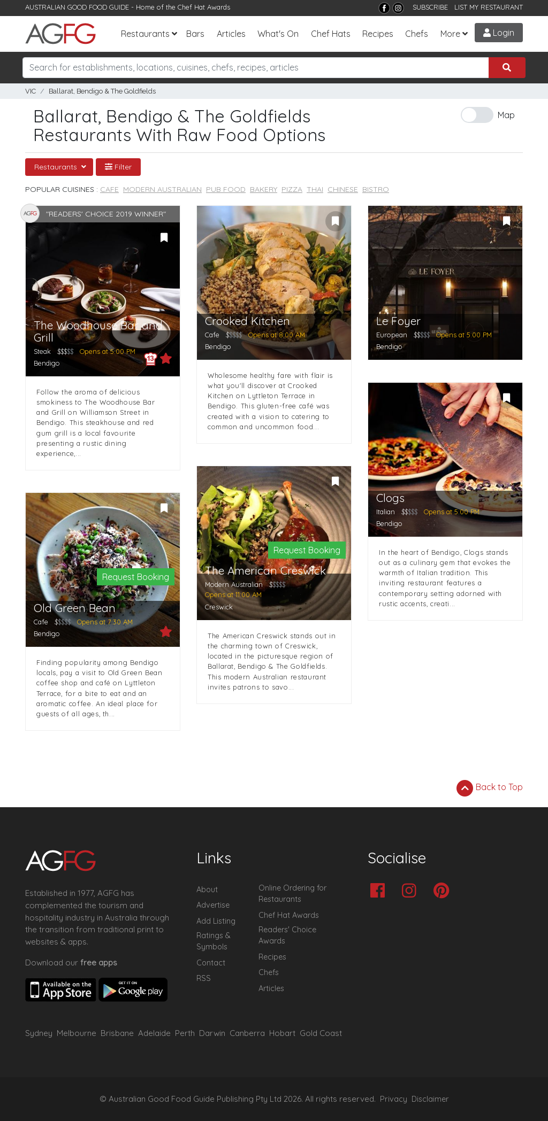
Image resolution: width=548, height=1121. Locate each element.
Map (506, 115)
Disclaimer (430, 1099)
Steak (42, 351)
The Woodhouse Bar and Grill (98, 331)
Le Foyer (398, 321)
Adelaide (154, 1033)
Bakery (263, 189)
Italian (385, 511)
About (207, 889)
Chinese (343, 189)
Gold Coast (321, 1033)
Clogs (390, 498)
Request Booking (135, 576)
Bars (195, 33)
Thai (315, 189)
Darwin (212, 1033)
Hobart (282, 1033)
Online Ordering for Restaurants (292, 893)
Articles (231, 33)
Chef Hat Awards (204, 7)
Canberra (247, 1033)
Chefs (416, 33)
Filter (118, 167)
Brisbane (117, 1033)
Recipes (377, 33)
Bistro (375, 189)
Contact (210, 963)
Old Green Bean (75, 608)
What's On (278, 33)
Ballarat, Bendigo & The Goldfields (102, 91)
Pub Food (226, 189)
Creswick (219, 606)
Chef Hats (331, 33)
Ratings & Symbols (213, 941)
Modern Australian (162, 189)
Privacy (393, 1099)
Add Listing (215, 921)
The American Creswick (265, 571)
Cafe (109, 189)
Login (498, 32)
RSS (203, 978)
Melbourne (76, 1033)
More (450, 33)
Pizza (291, 189)
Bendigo (47, 363)
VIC (30, 91)
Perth (185, 1033)
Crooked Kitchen (247, 321)
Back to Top (489, 788)
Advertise (213, 905)
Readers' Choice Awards (287, 935)
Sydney (38, 1033)
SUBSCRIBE (430, 7)
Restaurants (145, 33)
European (391, 334)
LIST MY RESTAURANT (488, 7)
